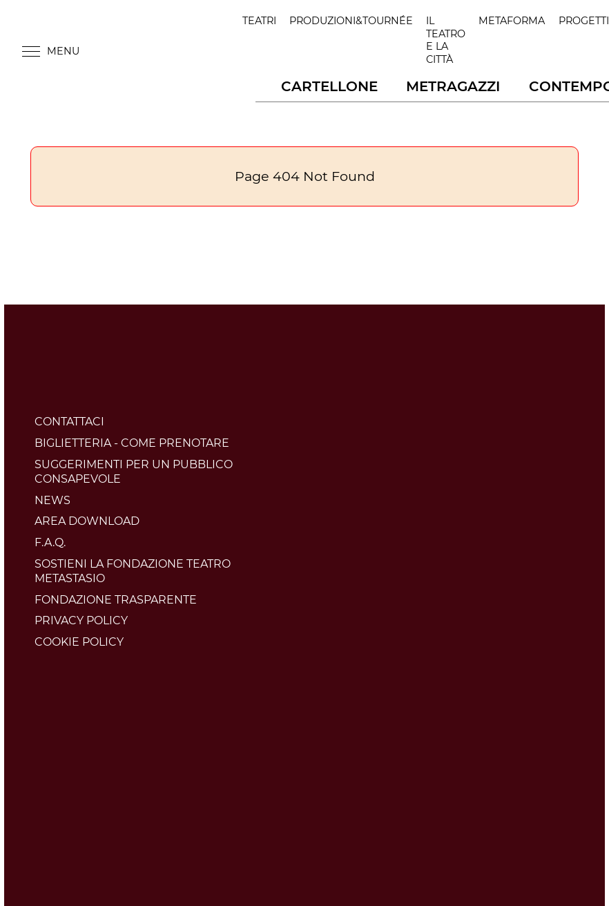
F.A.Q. (50, 542)
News (52, 500)
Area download (87, 521)
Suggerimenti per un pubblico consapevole (134, 471)
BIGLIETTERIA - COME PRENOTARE (132, 443)
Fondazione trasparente (116, 599)
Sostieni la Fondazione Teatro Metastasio (133, 571)
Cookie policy (79, 641)
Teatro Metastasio (168, 51)
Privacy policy (81, 620)
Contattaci (69, 421)
